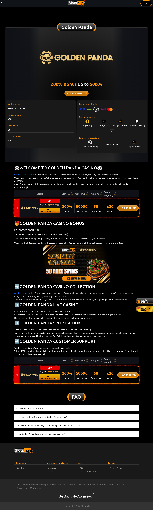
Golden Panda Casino (24, 174)
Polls (50, 471)
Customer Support (87, 471)
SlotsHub (20, 468)
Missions (52, 468)
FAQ (81, 468)
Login (145, 3)
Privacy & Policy (117, 468)
